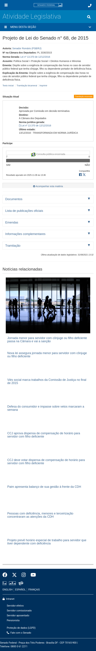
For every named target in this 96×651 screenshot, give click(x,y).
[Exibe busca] (88, 17)
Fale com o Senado (19, 632)
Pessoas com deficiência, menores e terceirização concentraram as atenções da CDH (40, 515)
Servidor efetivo (15, 605)
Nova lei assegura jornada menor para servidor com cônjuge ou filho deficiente (47, 354)
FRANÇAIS (34, 589)
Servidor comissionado (19, 610)
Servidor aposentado (18, 615)
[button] (48, 27)
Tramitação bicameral (27, 85)
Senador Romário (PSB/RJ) (27, 48)
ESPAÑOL (20, 589)
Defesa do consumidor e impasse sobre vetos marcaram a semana (45, 408)
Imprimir (43, 85)
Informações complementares (25, 234)
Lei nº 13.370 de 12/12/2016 (35, 56)
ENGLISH (8, 589)
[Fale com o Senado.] (89, 6)
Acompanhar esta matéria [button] (48, 186)
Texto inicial (8, 85)
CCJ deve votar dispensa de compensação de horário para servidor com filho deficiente (46, 461)
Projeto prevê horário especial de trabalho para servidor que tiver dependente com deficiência (46, 541)
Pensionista (13, 620)
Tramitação (12, 245)
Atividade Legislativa (32, 16)
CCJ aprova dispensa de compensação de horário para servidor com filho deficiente (43, 435)
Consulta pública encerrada (48, 153)
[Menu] (6, 5)
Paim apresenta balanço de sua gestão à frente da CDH (44, 486)
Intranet (8, 599)
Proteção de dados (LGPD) (21, 627)
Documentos (13, 199)
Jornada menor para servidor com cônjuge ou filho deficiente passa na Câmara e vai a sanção (47, 339)
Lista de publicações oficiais (24, 210)
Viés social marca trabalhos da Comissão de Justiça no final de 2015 (46, 381)
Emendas (11, 222)
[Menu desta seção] (5, 27)
